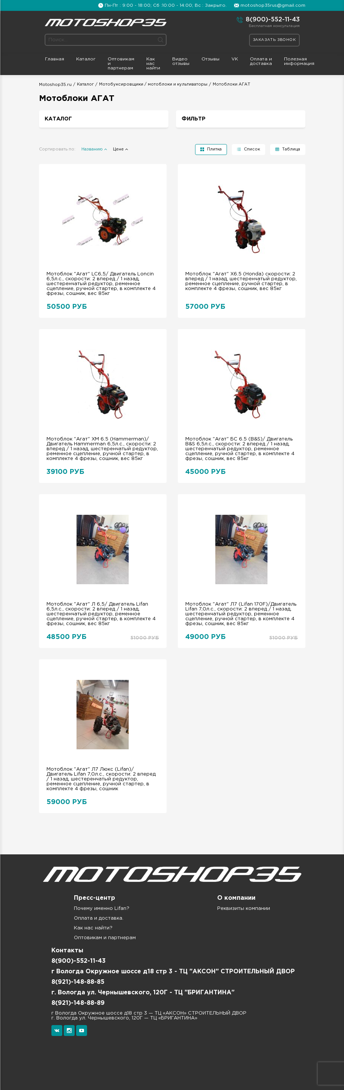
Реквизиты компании (243, 909)
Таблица (291, 149)
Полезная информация (299, 61)
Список (252, 149)
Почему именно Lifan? (101, 909)
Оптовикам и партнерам (121, 63)
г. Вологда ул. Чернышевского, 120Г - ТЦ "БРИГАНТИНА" (142, 992)
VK (234, 59)
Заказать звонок (274, 40)
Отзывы (210, 59)
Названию (92, 149)
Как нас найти (153, 63)
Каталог (86, 59)
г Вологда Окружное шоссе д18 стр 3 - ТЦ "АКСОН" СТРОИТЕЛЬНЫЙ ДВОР (173, 971)
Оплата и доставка (261, 61)
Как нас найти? (93, 928)
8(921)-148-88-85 (77, 982)
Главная (54, 59)
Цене (118, 149)
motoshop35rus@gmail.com (272, 5)
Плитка (214, 149)
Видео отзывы (180, 61)
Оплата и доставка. (98, 918)
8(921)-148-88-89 (78, 1003)
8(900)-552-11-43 (268, 20)
